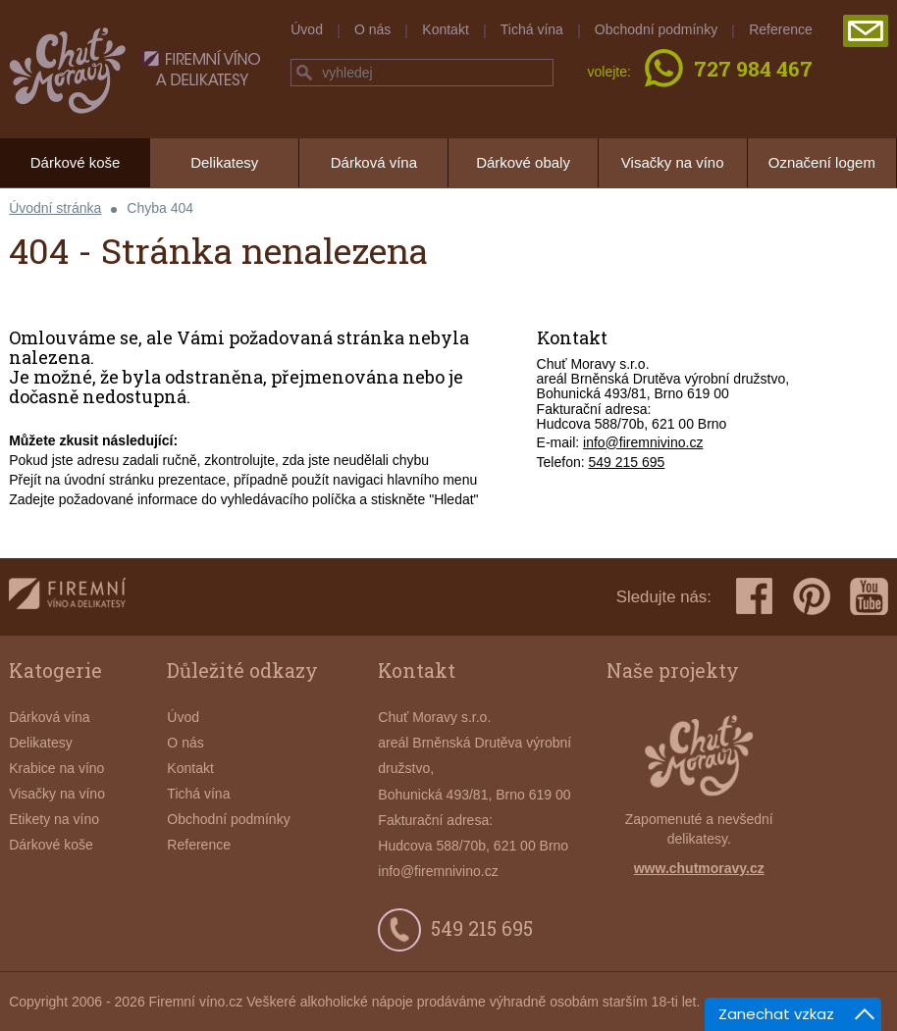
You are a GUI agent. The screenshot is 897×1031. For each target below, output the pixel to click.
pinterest (811, 596)
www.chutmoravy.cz (699, 868)
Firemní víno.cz (196, 1001)
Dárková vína (374, 162)
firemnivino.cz (67, 597)
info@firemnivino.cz (643, 442)
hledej (304, 72)
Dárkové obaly (523, 162)
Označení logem (821, 162)
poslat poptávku (865, 31)
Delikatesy (224, 162)
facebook (754, 596)
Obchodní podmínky (656, 29)
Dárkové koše (75, 162)
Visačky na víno (672, 162)
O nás (372, 29)
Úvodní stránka (55, 208)
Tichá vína (532, 29)
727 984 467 (753, 70)
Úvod (306, 29)
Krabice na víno (56, 768)
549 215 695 (627, 462)
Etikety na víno (54, 819)
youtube (869, 596)
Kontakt (445, 29)
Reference (781, 29)
